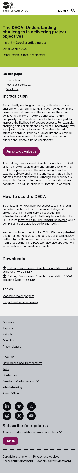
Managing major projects (18, 296)
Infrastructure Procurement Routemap (42, 220)
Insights (8, 334)
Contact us (10, 375)
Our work (8, 322)
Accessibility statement (18, 461)
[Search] (73, 10)
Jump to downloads (21, 151)
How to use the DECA (18, 84)
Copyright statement (16, 456)
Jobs (6, 369)
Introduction (13, 80)
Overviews (9, 340)
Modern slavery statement (54, 461)
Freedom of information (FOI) (22, 381)
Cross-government (33, 55)
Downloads (12, 89)
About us (8, 357)
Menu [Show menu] (62, 10)
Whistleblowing (12, 387)
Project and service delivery (20, 302)
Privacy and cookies (46, 456)
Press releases (12, 346)
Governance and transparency (22, 363)
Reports (8, 328)
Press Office (11, 393)
